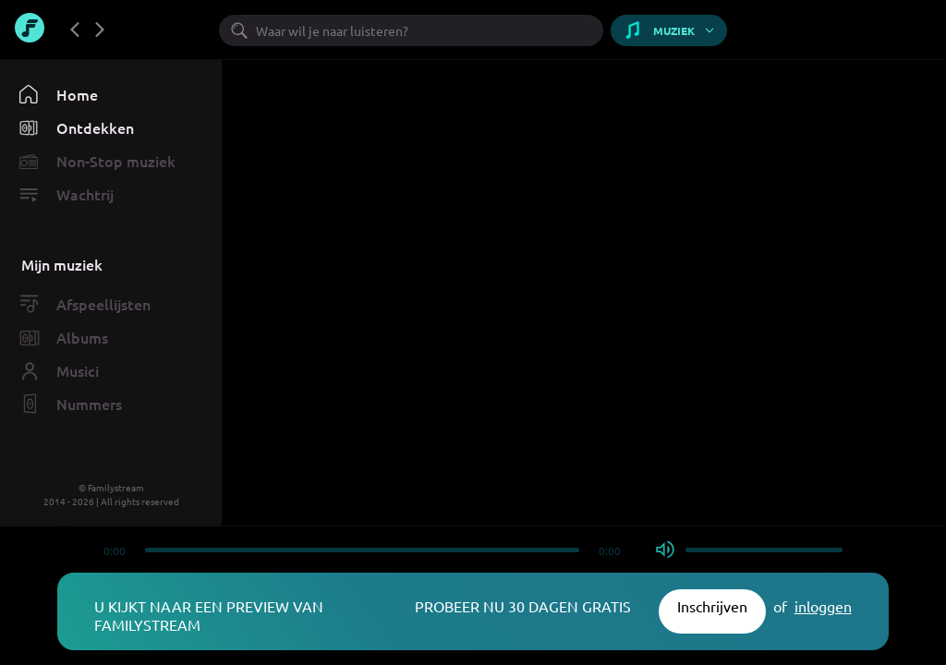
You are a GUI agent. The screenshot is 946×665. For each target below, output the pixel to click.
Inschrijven (712, 606)
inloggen (823, 606)
